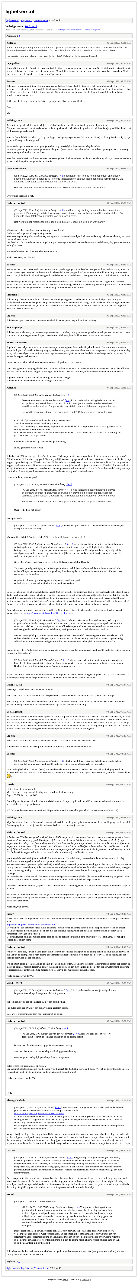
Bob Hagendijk (14, 327)
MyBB (65, 1279)
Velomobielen (41, 20)
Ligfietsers (26, 20)
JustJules (11, 42)
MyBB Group (85, 1279)
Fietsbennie (13, 294)
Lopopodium (13, 63)
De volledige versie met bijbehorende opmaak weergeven (77, 30)
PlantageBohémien (16, 1100)
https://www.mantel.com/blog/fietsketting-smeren (51, 613)
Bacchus (11, 264)
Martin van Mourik (17, 342)
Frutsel (10, 1194)
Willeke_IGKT (14, 120)
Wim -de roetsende (16, 168)
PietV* (10, 913)
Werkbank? (31, 26)
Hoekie (10, 784)
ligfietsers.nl (19, 11)
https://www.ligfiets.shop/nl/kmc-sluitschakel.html (31, 924)
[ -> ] (60, 175)
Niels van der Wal (16, 203)
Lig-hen (11, 315)
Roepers (11, 81)
